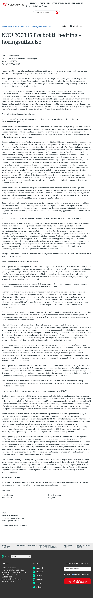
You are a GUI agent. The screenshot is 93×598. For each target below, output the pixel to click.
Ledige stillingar (6, 546)
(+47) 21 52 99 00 (13, 574)
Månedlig (86, 574)
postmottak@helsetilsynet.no (12, 579)
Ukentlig (76, 574)
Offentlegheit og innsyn (83, 546)
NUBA (48, 3)
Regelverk (34, 3)
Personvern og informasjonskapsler (48, 546)
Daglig (67, 574)
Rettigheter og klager (60, 3)
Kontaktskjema (7, 577)
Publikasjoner (77, 3)
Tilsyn (42, 3)
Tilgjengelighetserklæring (25, 545)
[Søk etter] (46, 12)
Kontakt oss (37, 6)
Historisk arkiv (68, 546)
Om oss (28, 6)
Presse (44, 6)
